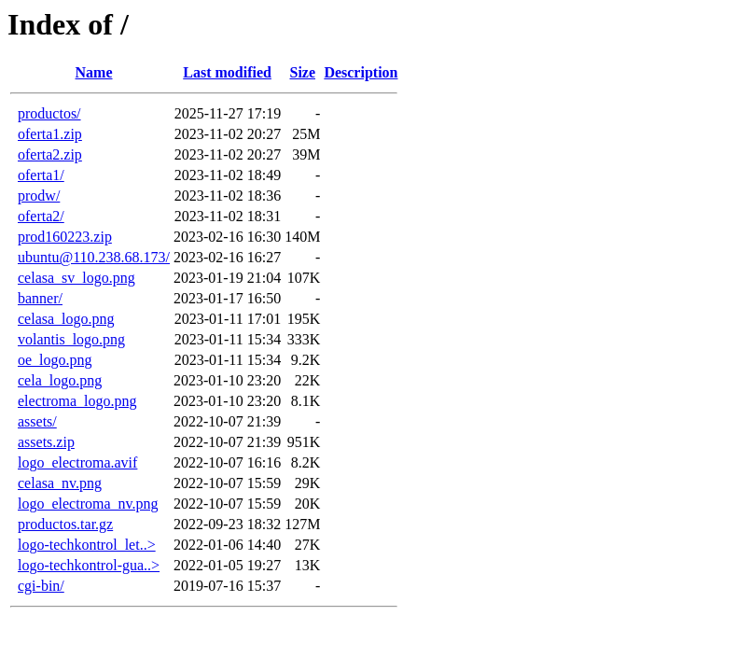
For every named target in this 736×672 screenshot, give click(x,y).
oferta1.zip (50, 134)
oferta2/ (41, 216)
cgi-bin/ (41, 586)
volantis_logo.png (71, 339)
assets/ (37, 421)
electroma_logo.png (77, 401)
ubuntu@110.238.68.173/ (94, 257)
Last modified (227, 72)
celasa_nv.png (60, 483)
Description (360, 72)
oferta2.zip (50, 154)
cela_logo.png (60, 380)
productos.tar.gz (65, 524)
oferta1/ (41, 175)
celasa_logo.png (66, 319)
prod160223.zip (65, 237)
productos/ (49, 113)
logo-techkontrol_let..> (87, 545)
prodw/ (39, 195)
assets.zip (46, 442)
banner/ (40, 298)
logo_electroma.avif (77, 462)
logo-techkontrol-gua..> (89, 565)
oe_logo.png (55, 360)
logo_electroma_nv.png (88, 503)
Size (302, 72)
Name (94, 72)
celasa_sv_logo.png (76, 278)
